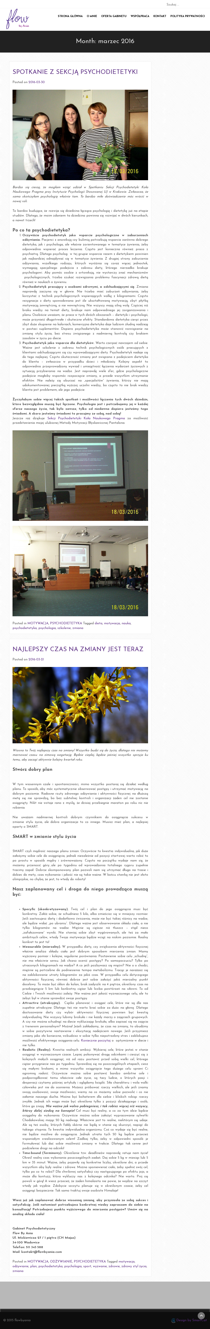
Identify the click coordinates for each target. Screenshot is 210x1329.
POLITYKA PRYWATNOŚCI (187, 16)
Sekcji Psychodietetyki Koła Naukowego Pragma (86, 418)
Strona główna (70, 16)
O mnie (92, 16)
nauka (126, 623)
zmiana (77, 628)
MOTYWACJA (37, 623)
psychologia (47, 628)
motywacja (112, 623)
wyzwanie (100, 1266)
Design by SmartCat (189, 1320)
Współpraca (140, 16)
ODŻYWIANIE (61, 1261)
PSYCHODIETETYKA (66, 623)
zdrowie (114, 1266)
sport (87, 1266)
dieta (98, 623)
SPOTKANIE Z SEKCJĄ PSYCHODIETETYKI (75, 72)
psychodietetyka (25, 628)
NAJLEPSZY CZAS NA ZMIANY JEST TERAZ (78, 649)
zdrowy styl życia (133, 1266)
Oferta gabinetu (114, 16)
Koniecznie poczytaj (96, 1040)
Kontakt (159, 16)
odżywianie (21, 1266)
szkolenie (64, 628)
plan (33, 1266)
